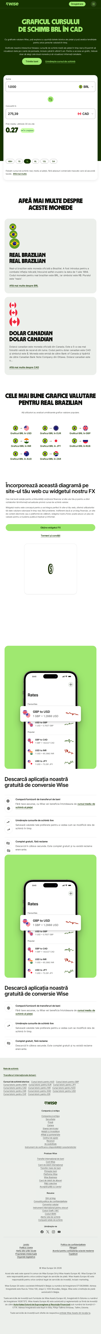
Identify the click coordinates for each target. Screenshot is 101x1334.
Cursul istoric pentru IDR (39, 1094)
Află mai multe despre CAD (24, 367)
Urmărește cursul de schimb (60, 61)
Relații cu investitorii (50, 1131)
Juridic (26, 1244)
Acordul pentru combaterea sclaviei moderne (73, 1250)
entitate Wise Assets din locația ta (74, 1313)
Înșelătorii (73, 1254)
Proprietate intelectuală (26, 1254)
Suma (8, 79)
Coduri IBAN (50, 1214)
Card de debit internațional (50, 1165)
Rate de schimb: (11, 1068)
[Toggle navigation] (93, 4)
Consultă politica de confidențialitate (50, 1201)
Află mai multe (20, 174)
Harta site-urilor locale (26, 1250)
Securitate (50, 1119)
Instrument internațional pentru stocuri (50, 1207)
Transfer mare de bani (50, 1168)
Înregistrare (77, 4)
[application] (27, 145)
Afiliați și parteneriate (50, 1134)
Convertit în (11, 106)
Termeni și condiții (50, 535)
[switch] (50, 99)
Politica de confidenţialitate (73, 1244)
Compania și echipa (50, 1116)
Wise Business (50, 1177)
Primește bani (50, 1171)
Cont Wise (50, 1162)
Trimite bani (32, 61)
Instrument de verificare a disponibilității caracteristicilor (50, 1147)
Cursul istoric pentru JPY (64, 1084)
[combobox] (86, 87)
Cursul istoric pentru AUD (42, 1081)
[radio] (10, 161)
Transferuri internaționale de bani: (19, 1075)
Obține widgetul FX (50, 527)
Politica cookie (26, 1247)
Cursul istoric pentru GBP (67, 1081)
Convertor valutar (50, 1204)
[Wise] (12, 4)
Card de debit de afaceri (50, 1180)
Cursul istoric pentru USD (64, 1091)
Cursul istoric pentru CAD (14, 1088)
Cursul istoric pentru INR (39, 1088)
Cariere (50, 1125)
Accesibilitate (50, 1144)
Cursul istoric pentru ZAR (14, 1091)
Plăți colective (50, 1183)
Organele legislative (26, 1257)
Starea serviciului (50, 1128)
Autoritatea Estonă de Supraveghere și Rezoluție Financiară (41, 1304)
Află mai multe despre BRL (23, 285)
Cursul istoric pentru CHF (14, 1094)
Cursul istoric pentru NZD (64, 1088)
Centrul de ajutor (50, 1138)
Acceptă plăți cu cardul (50, 1186)
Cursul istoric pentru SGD (39, 1091)
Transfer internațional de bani (50, 1158)
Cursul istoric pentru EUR (40, 1084)
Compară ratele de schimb (50, 1220)
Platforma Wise (50, 1174)
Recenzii (50, 1141)
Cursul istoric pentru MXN (15, 1084)
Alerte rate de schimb (50, 1217)
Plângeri (73, 1247)
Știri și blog (50, 1198)
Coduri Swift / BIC (50, 1210)
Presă (50, 1122)
